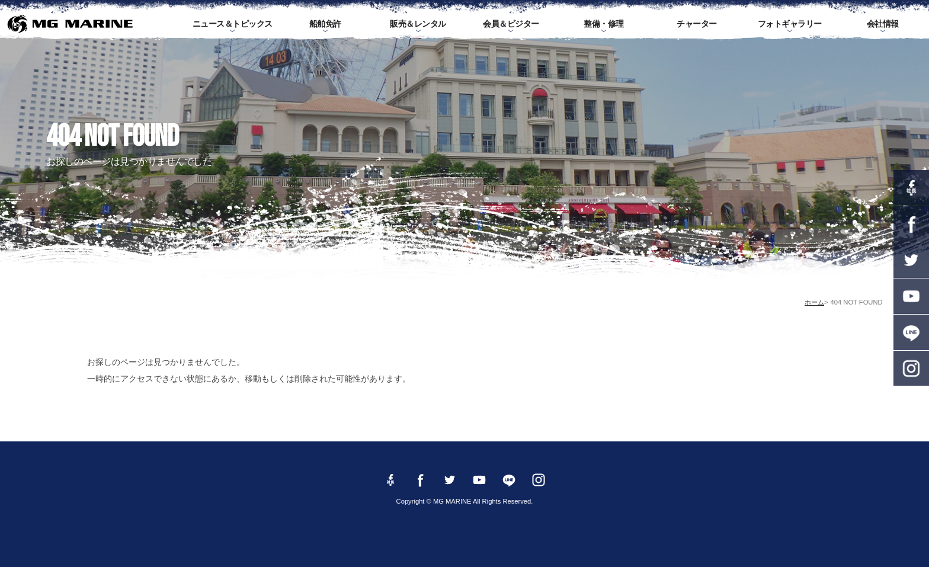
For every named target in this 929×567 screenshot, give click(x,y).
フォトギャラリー (790, 23)
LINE (911, 332)
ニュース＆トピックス (233, 23)
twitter (911, 260)
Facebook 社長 (911, 188)
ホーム (814, 302)
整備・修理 (604, 23)
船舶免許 (325, 23)
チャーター (697, 23)
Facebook (911, 224)
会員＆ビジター (511, 23)
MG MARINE (69, 24)
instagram (911, 368)
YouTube (911, 296)
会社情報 (883, 23)
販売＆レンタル (418, 23)
